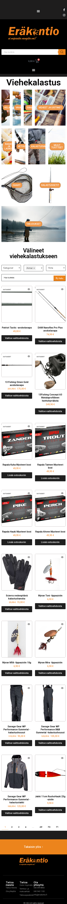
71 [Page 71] (57, 822)
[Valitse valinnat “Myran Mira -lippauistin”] (50, 669)
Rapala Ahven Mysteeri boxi (50, 527)
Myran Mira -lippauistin (50, 658)
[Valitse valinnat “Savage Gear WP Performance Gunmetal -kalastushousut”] (16, 739)
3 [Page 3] (18, 822)
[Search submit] (59, 274)
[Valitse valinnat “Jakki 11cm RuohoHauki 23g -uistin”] (50, 806)
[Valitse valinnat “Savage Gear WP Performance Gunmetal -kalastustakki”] (16, 809)
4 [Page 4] (25, 822)
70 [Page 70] (49, 822)
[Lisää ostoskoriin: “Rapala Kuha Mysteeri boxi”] (16, 471)
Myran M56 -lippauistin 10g (16, 658)
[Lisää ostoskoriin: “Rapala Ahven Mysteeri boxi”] (50, 538)
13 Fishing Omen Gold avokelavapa (16, 379)
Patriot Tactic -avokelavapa (17, 323)
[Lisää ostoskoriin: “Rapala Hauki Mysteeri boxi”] (16, 538)
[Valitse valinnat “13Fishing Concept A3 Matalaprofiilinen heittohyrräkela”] (50, 407)
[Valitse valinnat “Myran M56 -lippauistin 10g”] (16, 669)
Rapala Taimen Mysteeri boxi (50, 462)
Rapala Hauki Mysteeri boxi (16, 527)
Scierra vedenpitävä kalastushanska (17, 593)
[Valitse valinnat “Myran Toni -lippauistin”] (50, 602)
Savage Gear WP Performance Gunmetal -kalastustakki (16, 795)
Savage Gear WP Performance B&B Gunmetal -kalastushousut (50, 725)
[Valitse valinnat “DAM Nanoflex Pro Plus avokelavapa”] (50, 337)
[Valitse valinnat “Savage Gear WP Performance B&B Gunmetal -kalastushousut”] (50, 739)
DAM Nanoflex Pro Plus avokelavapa (50, 325)
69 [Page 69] (41, 822)
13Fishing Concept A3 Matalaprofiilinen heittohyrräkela (50, 393)
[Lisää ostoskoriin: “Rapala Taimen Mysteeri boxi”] (50, 474)
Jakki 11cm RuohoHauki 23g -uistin (50, 794)
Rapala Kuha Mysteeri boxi (17, 460)
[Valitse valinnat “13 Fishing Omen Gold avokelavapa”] (16, 391)
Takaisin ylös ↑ (33, 842)
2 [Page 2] (12, 822)
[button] (38, 11)
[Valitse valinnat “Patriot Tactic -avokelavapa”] (16, 334)
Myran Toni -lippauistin (50, 591)
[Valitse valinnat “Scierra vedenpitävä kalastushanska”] (16, 605)
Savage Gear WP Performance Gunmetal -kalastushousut (16, 725)
